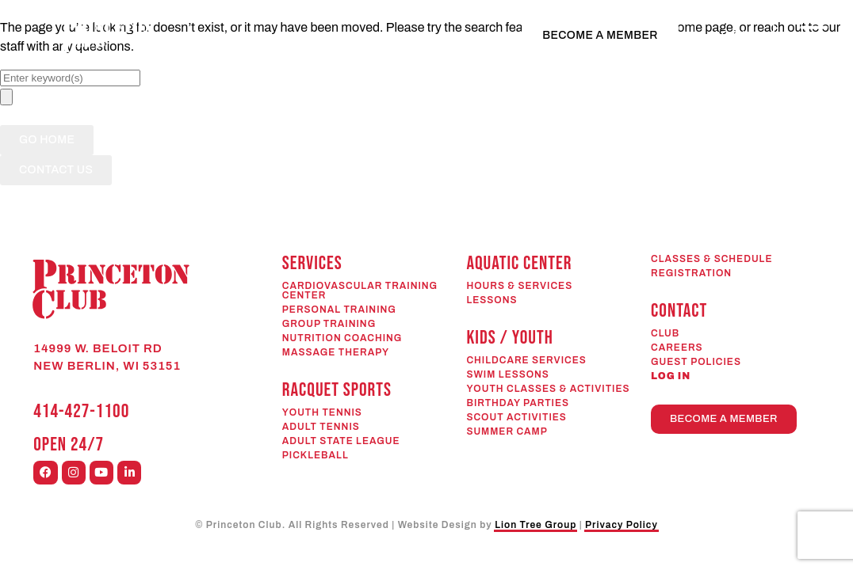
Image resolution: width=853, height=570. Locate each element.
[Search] (6, 97)
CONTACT (679, 310)
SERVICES (312, 263)
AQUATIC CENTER (519, 263)
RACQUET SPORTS (337, 389)
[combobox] (70, 78)
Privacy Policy (621, 524)
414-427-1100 (81, 411)
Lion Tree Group (535, 524)
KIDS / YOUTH (509, 337)
